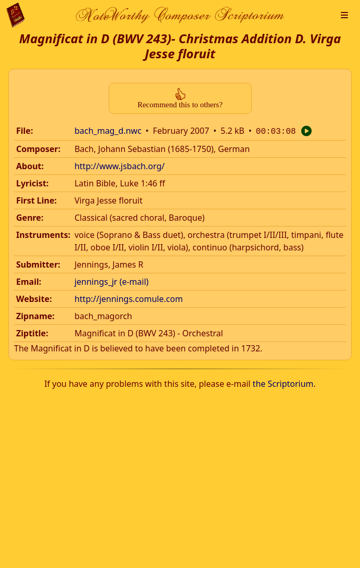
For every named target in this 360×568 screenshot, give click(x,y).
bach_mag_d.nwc (108, 130)
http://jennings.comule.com (128, 298)
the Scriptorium (283, 382)
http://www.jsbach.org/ (119, 165)
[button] (344, 15)
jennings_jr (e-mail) (111, 280)
